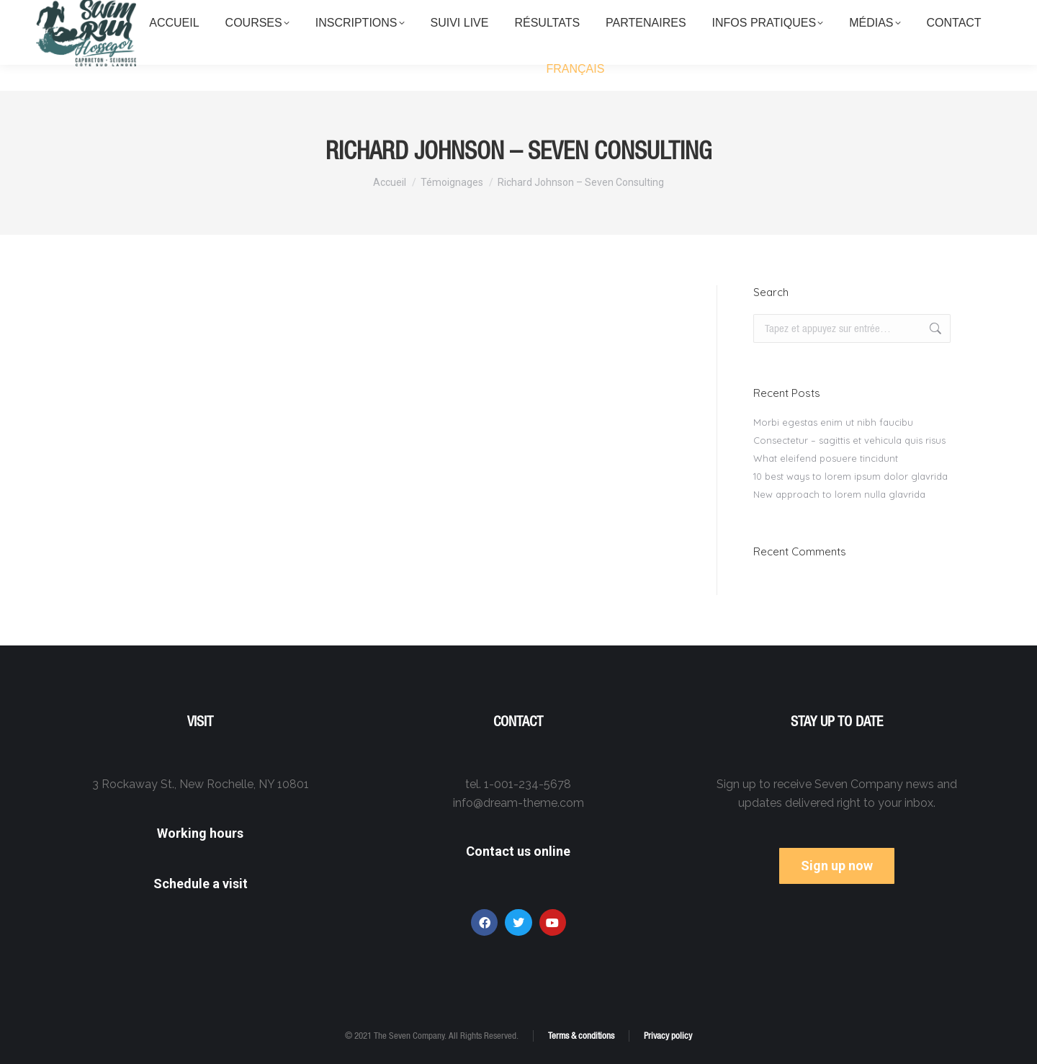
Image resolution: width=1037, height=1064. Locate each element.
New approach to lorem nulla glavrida (839, 494)
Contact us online (518, 851)
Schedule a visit (200, 883)
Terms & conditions (581, 1035)
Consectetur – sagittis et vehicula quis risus (849, 440)
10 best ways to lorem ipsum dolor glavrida (850, 476)
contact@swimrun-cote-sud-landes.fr (815, 13)
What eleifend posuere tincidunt (825, 458)
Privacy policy (668, 1035)
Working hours (200, 833)
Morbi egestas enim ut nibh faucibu (833, 422)
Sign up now (837, 865)
